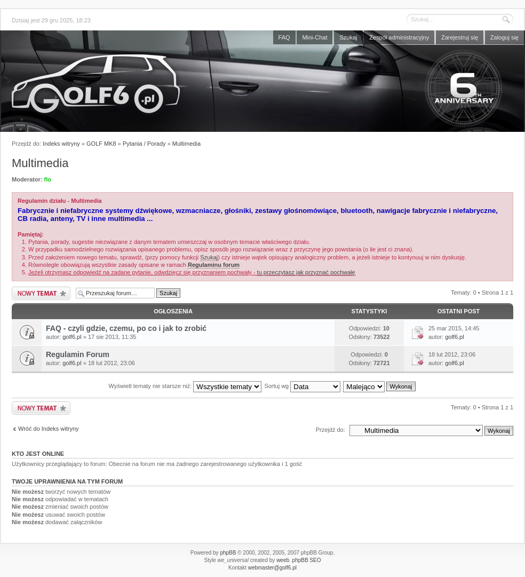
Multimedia (186, 143)
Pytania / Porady (144, 143)
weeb (282, 560)
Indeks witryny (61, 143)
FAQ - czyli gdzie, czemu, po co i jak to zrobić (126, 328)
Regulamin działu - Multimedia (60, 200)
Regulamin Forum (77, 354)
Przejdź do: (330, 429)
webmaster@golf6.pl (272, 568)
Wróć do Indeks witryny (48, 428)
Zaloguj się (504, 37)
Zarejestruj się (459, 37)
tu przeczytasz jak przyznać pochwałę (306, 272)
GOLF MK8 (101, 143)
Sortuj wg (302, 386)
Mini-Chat (314, 37)
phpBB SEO (306, 560)
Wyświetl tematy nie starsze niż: (184, 386)
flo (47, 179)
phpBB (228, 553)
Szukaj (348, 37)
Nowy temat (41, 293)
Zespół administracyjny (399, 37)
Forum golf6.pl (262, 83)
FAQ (284, 37)
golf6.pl (71, 337)
